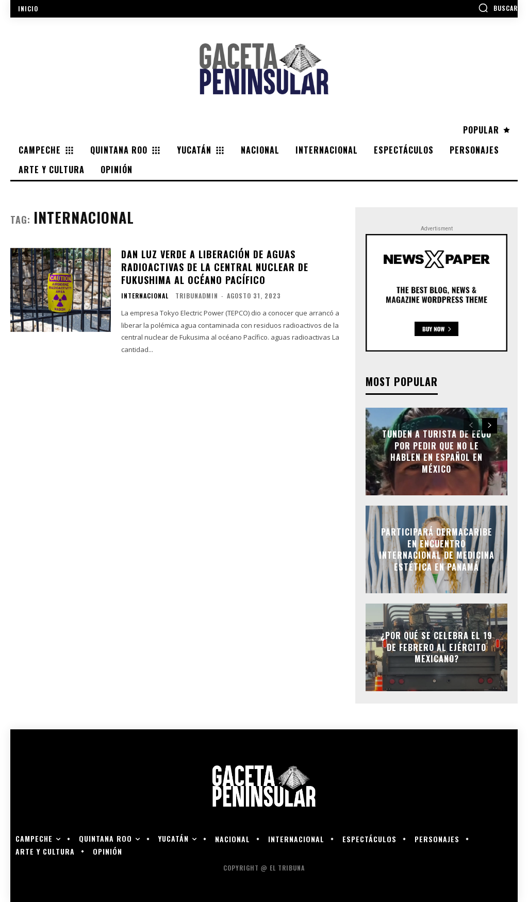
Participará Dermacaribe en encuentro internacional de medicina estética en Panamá (436, 549)
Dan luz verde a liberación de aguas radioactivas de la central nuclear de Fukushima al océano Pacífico (214, 267)
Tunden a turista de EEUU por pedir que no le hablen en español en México (436, 451)
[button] (498, 8)
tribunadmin (196, 295)
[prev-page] (471, 425)
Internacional (145, 296)
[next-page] (489, 425)
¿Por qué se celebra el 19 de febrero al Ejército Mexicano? (436, 647)
